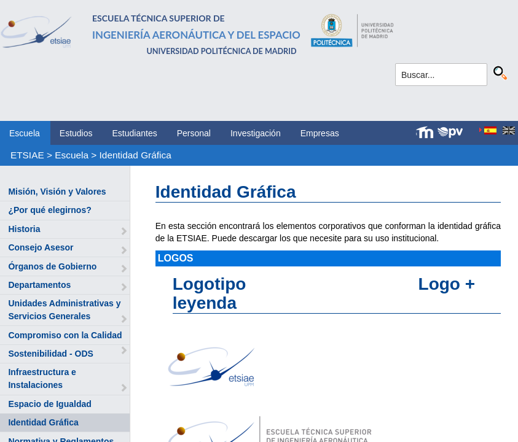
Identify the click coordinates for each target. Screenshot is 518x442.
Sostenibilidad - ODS (50, 354)
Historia (24, 229)
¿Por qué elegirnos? (49, 210)
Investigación (255, 133)
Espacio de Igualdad (49, 404)
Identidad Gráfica (135, 155)
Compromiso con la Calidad (65, 335)
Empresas (319, 133)
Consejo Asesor (40, 247)
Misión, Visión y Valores (57, 191)
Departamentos (39, 285)
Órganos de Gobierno (52, 266)
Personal (194, 133)
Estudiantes (134, 133)
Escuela (24, 133)
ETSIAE (27, 155)
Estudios (76, 133)
